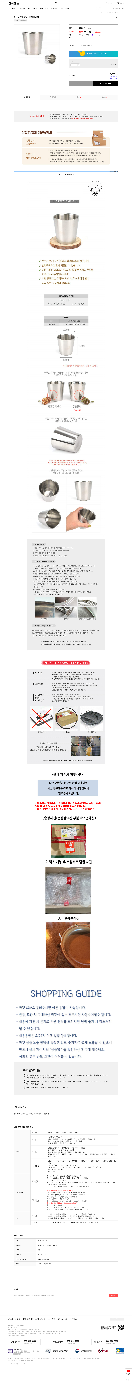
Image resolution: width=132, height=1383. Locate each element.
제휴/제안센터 (51, 1319)
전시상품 (61, 8)
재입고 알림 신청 (105, 83)
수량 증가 (78, 65)
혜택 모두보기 (98, 32)
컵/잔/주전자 (110, 12)
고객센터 (122, 8)
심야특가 (47, 8)
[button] (100, 8)
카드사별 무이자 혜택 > (85, 45)
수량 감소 (72, 65)
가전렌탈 (67, 8)
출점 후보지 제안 (62, 1319)
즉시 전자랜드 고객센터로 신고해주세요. (82, 118)
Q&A (104, 97)
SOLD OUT (81, 83)
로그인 (114, 8)
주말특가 (29, 8)
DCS (41, 8)
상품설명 (27, 97)
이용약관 (17, 1319)
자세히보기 (98, 35)
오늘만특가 (35, 8)
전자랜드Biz (54, 8)
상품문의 (113, 1295)
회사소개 (10, 1319)
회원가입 (118, 8)
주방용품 (103, 12)
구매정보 (53, 97)
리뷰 (78, 97)
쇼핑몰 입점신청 (40, 1319)
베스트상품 (22, 8)
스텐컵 (116, 12)
